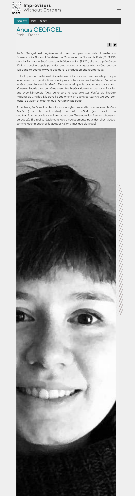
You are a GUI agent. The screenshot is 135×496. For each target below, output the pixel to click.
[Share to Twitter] (115, 45)
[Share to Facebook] (109, 45)
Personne (21, 20)
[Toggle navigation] (119, 8)
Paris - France (39, 20)
